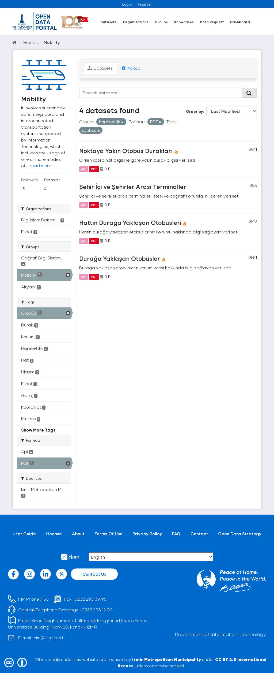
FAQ (176, 533)
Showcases (184, 22)
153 (45, 599)
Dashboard (240, 22)
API (83, 169)
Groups (161, 22)
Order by (194, 111)
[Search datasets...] (160, 93)
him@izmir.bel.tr (49, 637)
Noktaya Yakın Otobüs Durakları (126, 151)
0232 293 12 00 (97, 609)
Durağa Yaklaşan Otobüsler (119, 258)
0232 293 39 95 (90, 599)
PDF (94, 169)
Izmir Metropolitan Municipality (166, 659)
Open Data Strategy (239, 533)
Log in (127, 4)
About (131, 68)
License (54, 533)
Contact (199, 533)
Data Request (212, 22)
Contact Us (94, 574)
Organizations (136, 22)
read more (40, 165)
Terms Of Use (108, 533)
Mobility (52, 42)
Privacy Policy (147, 533)
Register (145, 4)
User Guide (24, 533)
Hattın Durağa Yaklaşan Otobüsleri (130, 222)
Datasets (108, 22)
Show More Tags (38, 430)
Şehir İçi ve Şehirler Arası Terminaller (132, 187)
